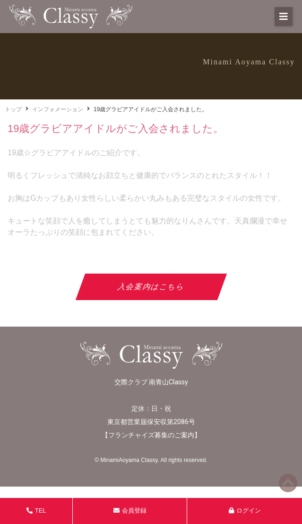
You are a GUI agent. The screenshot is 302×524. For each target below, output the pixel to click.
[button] (284, 16)
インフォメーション (57, 109)
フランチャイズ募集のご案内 (151, 435)
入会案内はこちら (151, 287)
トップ (13, 109)
